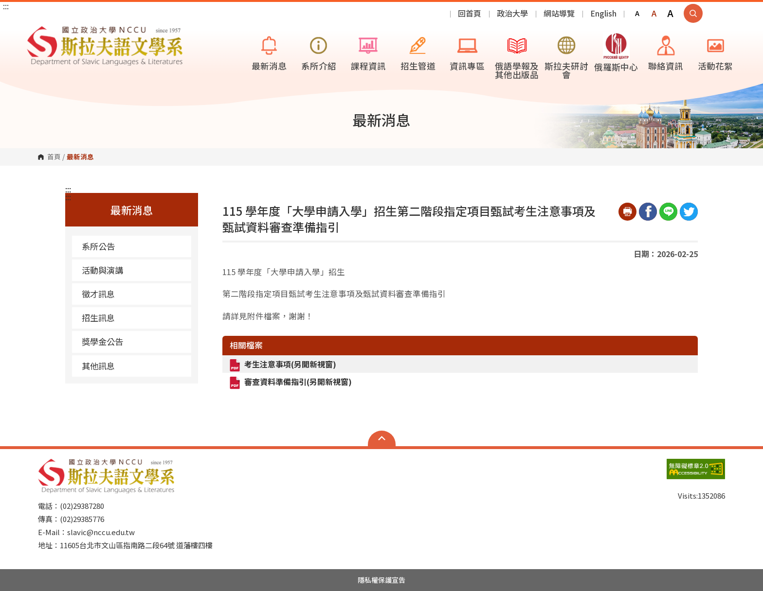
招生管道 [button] (418, 52)
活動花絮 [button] (715, 52)
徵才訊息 (98, 294)
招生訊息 (98, 318)
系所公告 (98, 246)
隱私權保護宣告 (381, 580)
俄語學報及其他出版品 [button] (517, 56)
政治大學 (512, 13)
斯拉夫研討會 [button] (566, 56)
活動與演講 (102, 270)
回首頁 (469, 13)
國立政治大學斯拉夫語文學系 (36, 33)
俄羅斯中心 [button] (616, 52)
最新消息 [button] (269, 52)
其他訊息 (98, 366)
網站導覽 (559, 13)
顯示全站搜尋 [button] (693, 13)
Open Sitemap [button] (382, 438)
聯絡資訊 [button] (665, 52)
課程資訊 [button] (368, 52)
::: (6, 6)
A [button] (637, 13)
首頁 (54, 157)
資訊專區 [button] (467, 52)
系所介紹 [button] (318, 52)
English (603, 13)
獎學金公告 (102, 341)
